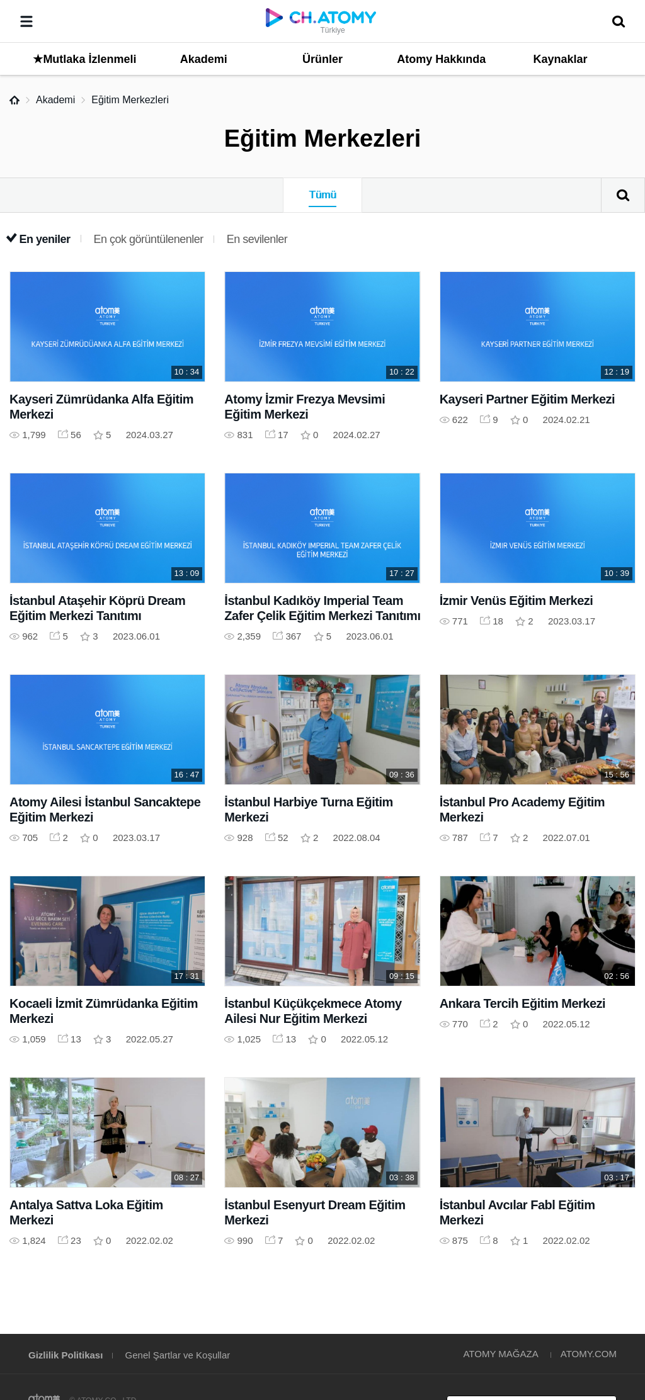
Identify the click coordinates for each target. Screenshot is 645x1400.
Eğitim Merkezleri (130, 99)
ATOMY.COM (589, 1353)
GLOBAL (617, 1278)
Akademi (55, 99)
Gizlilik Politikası (65, 1355)
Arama (623, 195)
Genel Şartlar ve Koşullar (178, 1355)
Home (14, 100)
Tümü (322, 195)
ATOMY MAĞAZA (500, 1353)
